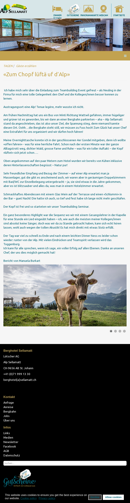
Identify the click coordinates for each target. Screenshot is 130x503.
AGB (6, 450)
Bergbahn (9, 411)
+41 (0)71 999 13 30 (16, 374)
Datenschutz (11, 455)
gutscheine (73, 15)
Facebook (9, 446)
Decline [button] (95, 497)
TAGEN (7, 66)
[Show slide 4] (124, 331)
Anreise (8, 407)
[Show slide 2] (115, 331)
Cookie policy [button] (28, 498)
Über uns (9, 420)
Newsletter (10, 442)
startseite (119, 15)
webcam (103, 15)
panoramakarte (89, 15)
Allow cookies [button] (113, 497)
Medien (8, 437)
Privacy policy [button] (47, 498)
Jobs (6, 416)
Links (6, 433)
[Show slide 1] (111, 331)
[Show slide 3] (120, 331)
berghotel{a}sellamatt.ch (19, 379)
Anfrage (8, 402)
